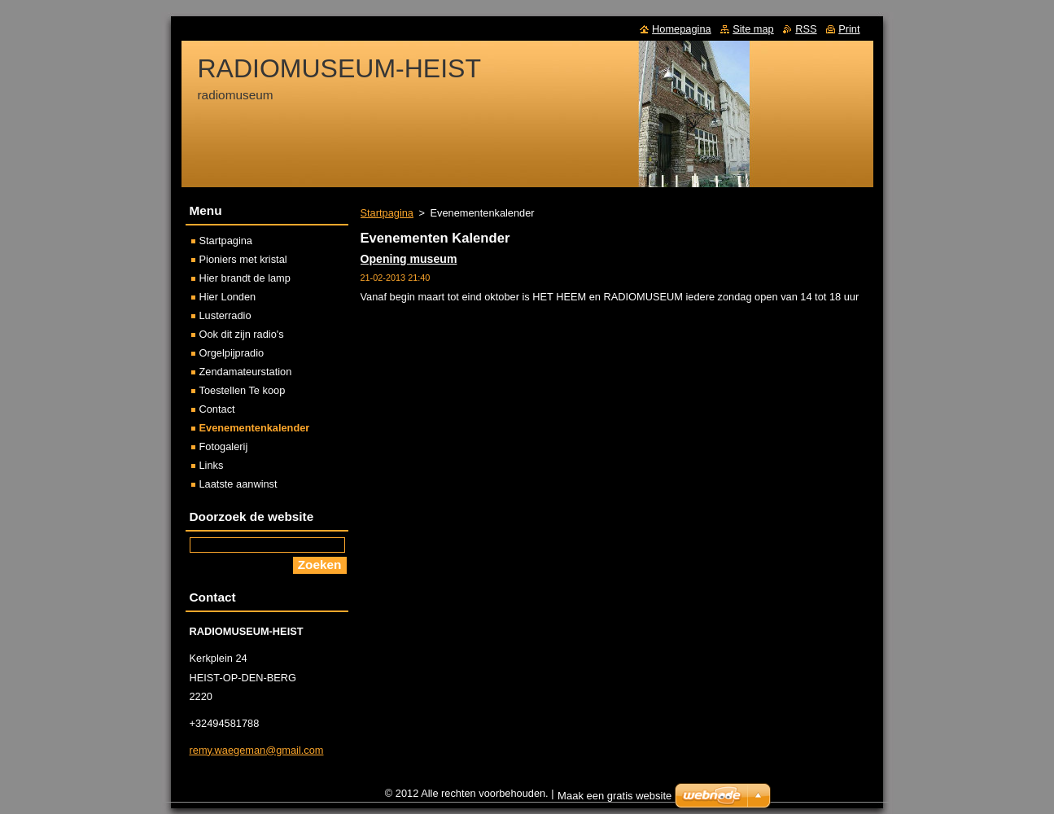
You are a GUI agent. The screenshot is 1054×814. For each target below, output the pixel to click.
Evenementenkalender (254, 428)
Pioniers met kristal (243, 259)
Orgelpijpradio (232, 353)
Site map (753, 29)
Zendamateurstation (245, 371)
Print (848, 29)
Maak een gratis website (614, 800)
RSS (805, 29)
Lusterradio (225, 315)
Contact (217, 409)
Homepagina (681, 29)
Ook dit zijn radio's (241, 334)
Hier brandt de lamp (245, 278)
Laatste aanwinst (238, 484)
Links (211, 465)
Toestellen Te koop (242, 390)
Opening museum (409, 258)
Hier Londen (227, 297)
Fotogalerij (223, 446)
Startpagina (387, 213)
